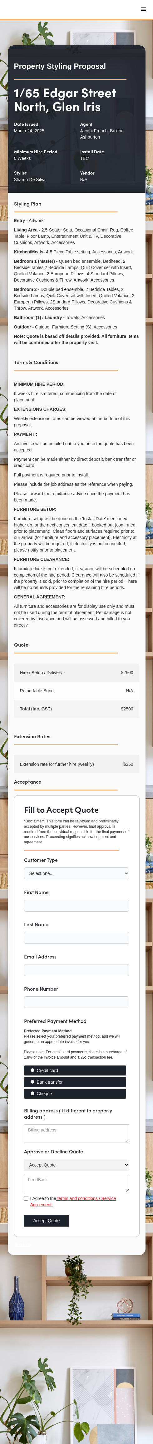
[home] (54, 9)
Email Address (40, 956)
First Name (36, 892)
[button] (143, 9)
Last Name (36, 924)
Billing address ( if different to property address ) (68, 1113)
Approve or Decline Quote (53, 1151)
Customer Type (41, 860)
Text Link (22, 1244)
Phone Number (41, 988)
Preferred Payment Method (55, 1021)
